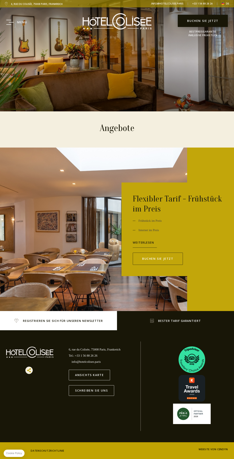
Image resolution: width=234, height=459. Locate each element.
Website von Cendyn (213, 449)
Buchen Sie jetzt (202, 21)
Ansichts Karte (89, 375)
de (227, 3)
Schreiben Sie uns (91, 390)
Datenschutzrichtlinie (47, 450)
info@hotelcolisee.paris (167, 3)
